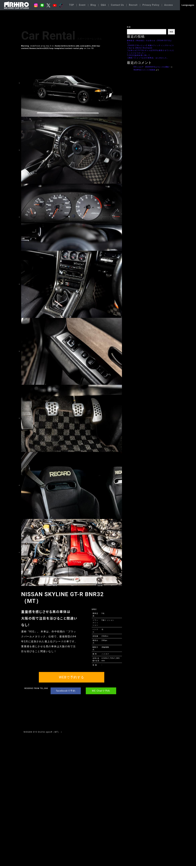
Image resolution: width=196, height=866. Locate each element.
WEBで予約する (71, 677)
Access (168, 5)
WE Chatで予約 (101, 690)
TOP (71, 5)
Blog (93, 5)
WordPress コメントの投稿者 (144, 70)
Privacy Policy (150, 5)
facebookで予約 (65, 690)
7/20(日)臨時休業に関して (138, 55)
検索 (129, 27)
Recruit (133, 5)
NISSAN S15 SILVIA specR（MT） (43, 732)
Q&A (103, 5)
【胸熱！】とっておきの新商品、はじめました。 (148, 58)
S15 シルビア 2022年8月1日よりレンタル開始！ (152, 67)
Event (82, 5)
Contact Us (117, 5)
